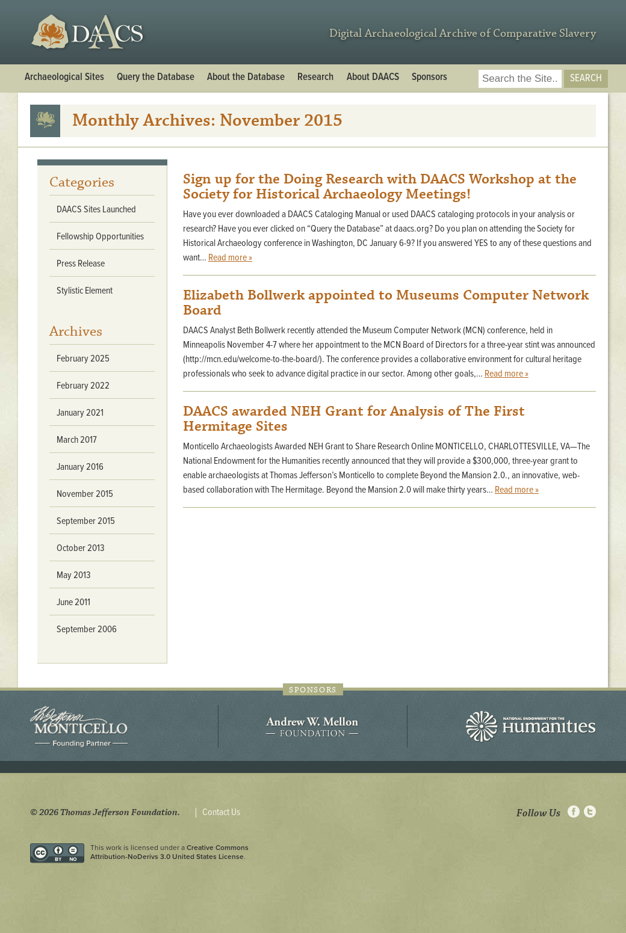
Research (315, 77)
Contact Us (221, 813)
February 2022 (83, 386)
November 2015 (85, 494)
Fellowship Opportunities (100, 236)
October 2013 (81, 548)
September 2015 (86, 521)
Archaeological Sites (64, 77)
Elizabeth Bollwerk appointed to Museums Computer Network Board (386, 303)
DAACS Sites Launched (96, 209)
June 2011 (73, 602)
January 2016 (80, 467)
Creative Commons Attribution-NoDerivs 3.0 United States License (169, 851)
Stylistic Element (85, 291)
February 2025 (83, 359)
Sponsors (429, 77)
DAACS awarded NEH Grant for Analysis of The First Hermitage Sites (354, 419)
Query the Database (155, 77)
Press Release (81, 263)
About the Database (246, 77)
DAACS (88, 32)
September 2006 (87, 629)
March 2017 (77, 440)
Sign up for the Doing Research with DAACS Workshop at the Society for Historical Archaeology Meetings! (380, 187)
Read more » (230, 257)
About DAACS (373, 77)
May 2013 (74, 575)
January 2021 (80, 413)
